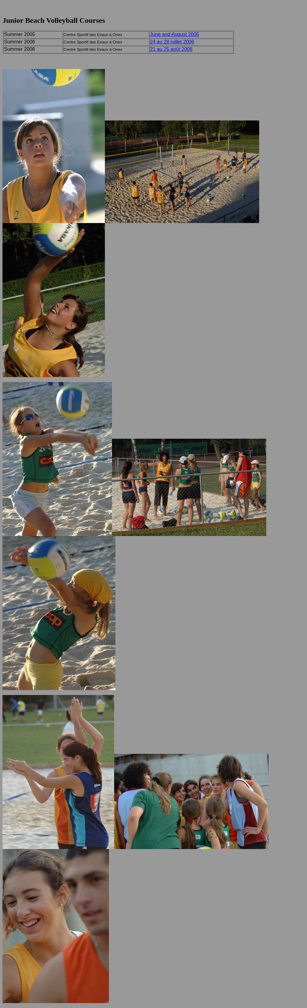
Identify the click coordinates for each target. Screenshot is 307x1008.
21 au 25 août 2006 (171, 49)
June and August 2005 (174, 34)
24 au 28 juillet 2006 (172, 41)
